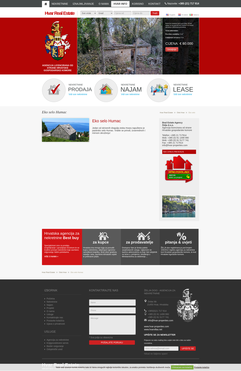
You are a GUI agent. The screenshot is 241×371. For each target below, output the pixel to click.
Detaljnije (171, 49)
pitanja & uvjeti (178, 242)
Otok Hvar (181, 112)
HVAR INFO (120, 4)
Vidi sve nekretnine (78, 94)
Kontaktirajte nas (55, 317)
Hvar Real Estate (166, 112)
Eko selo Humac (106, 121)
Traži (154, 13)
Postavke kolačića (201, 367)
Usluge (50, 314)
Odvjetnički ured (54, 349)
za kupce (101, 242)
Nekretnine (52, 301)
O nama (51, 311)
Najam (50, 305)
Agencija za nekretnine (58, 340)
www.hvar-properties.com (156, 326)
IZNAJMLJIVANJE (83, 4)
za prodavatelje (139, 242)
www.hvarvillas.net (153, 329)
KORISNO (138, 4)
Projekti (50, 308)
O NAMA (104, 4)
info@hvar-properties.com (160, 320)
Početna (51, 298)
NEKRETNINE (60, 4)
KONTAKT (154, 4)
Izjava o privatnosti (56, 324)
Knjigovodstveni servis (58, 343)
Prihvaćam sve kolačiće (182, 367)
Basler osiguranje (55, 346)
